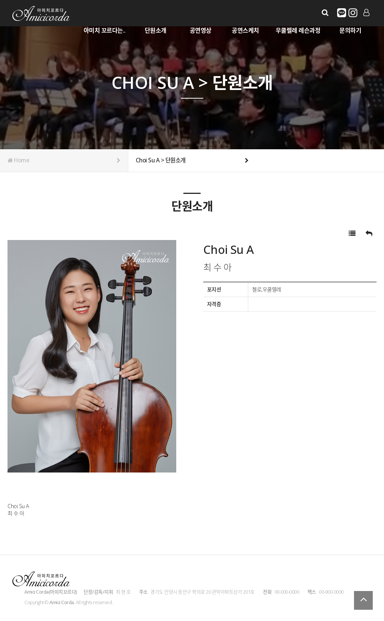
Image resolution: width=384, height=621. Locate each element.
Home (64, 160)
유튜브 (352, 12)
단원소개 (155, 30)
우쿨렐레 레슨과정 (298, 30)
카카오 (341, 12)
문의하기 (350, 30)
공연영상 (201, 30)
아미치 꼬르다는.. (105, 30)
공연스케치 (245, 30)
